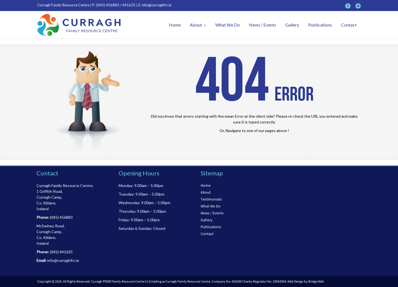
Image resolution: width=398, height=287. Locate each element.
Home (175, 24)
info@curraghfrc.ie (156, 5)
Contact (349, 24)
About (198, 24)
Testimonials (211, 199)
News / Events (262, 24)
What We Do (227, 24)
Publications (320, 24)
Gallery (292, 24)
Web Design (295, 281)
